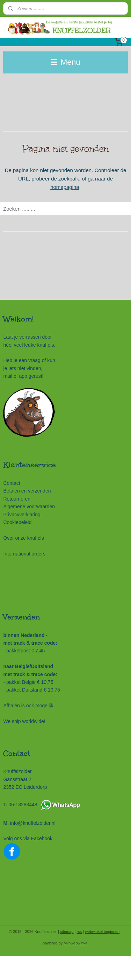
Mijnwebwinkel (76, 943)
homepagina (64, 187)
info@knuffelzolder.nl (33, 823)
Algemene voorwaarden (29, 506)
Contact (11, 483)
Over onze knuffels (23, 538)
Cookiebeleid (17, 522)
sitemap (67, 931)
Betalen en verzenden (27, 491)
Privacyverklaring (21, 514)
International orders (24, 554)
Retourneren (16, 499)
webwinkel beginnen (102, 931)
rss (79, 931)
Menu (65, 62)
